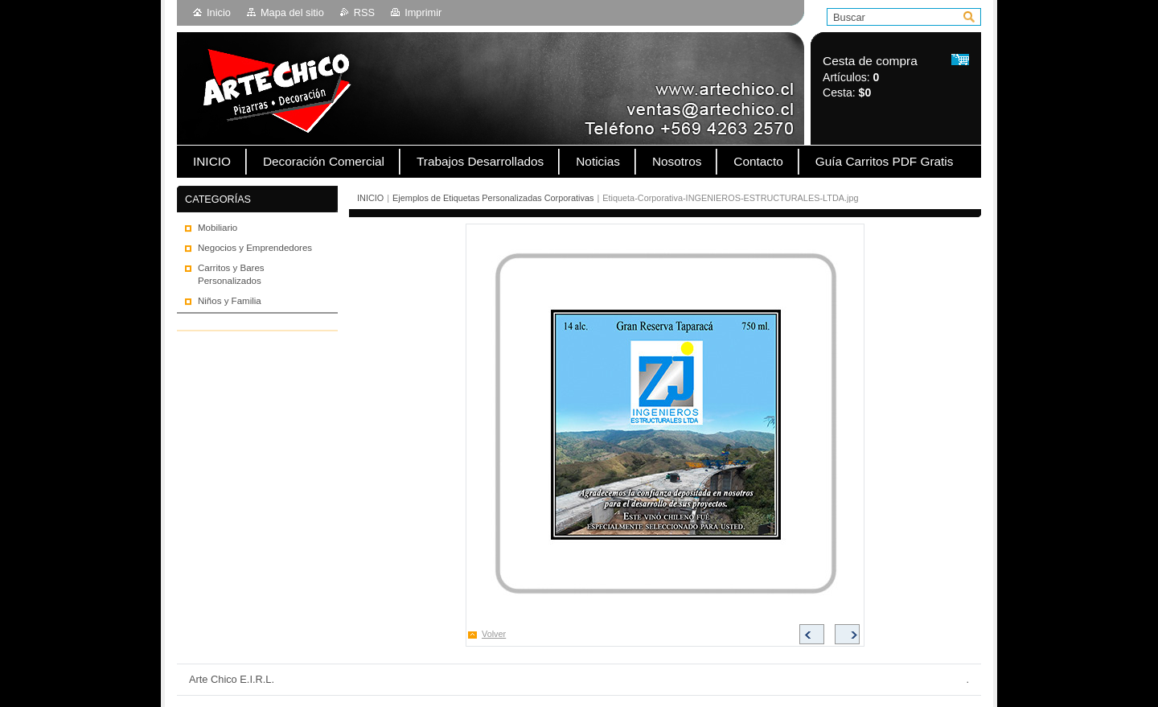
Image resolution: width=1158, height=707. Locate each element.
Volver (494, 634)
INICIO (370, 198)
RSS (364, 12)
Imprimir (422, 12)
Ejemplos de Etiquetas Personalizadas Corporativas (492, 198)
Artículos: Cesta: (870, 77)
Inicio (219, 12)
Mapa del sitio (292, 12)
